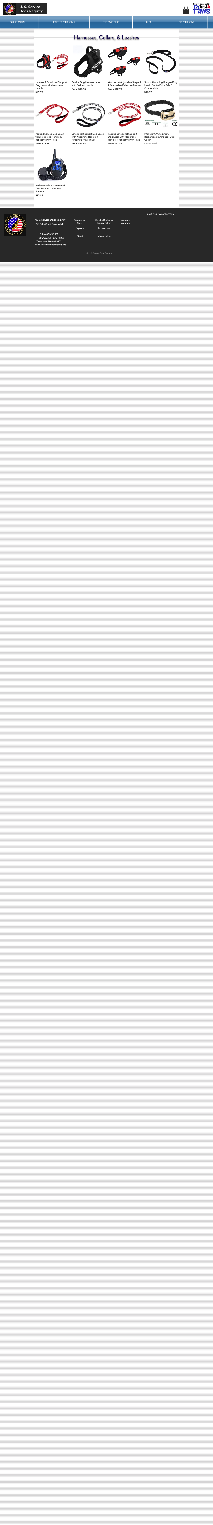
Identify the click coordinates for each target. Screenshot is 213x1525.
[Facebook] (124, 220)
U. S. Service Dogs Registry (31, 9)
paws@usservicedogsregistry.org (50, 244)
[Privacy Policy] (103, 223)
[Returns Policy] (103, 236)
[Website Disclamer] (104, 220)
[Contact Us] (79, 220)
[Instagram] (124, 223)
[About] (79, 236)
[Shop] (79, 223)
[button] (186, 10)
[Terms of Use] (104, 228)
